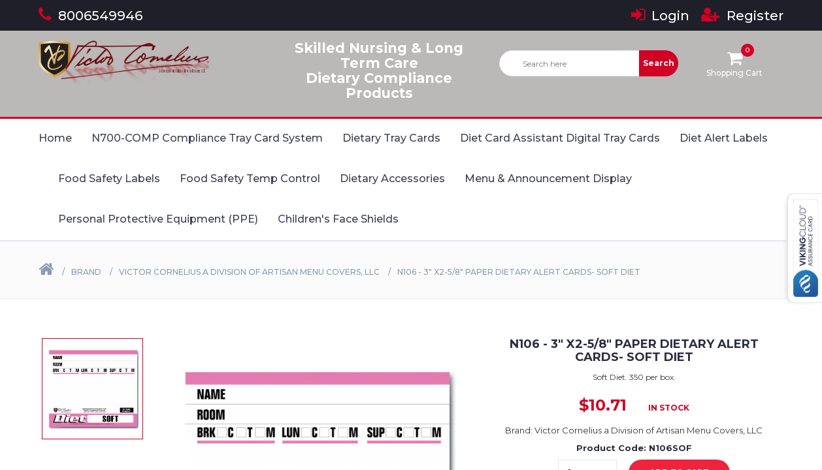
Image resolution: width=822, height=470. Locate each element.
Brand (86, 272)
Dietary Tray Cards (391, 138)
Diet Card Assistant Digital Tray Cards (560, 138)
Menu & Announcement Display (548, 178)
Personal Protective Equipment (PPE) (158, 219)
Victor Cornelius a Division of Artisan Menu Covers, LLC (249, 272)
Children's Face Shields (338, 219)
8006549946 (90, 16)
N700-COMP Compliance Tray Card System (207, 138)
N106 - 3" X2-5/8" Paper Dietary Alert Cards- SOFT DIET (518, 272)
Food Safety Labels (109, 178)
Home (55, 138)
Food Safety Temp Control (250, 178)
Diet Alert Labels (724, 138)
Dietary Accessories (392, 178)
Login (660, 16)
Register (742, 16)
